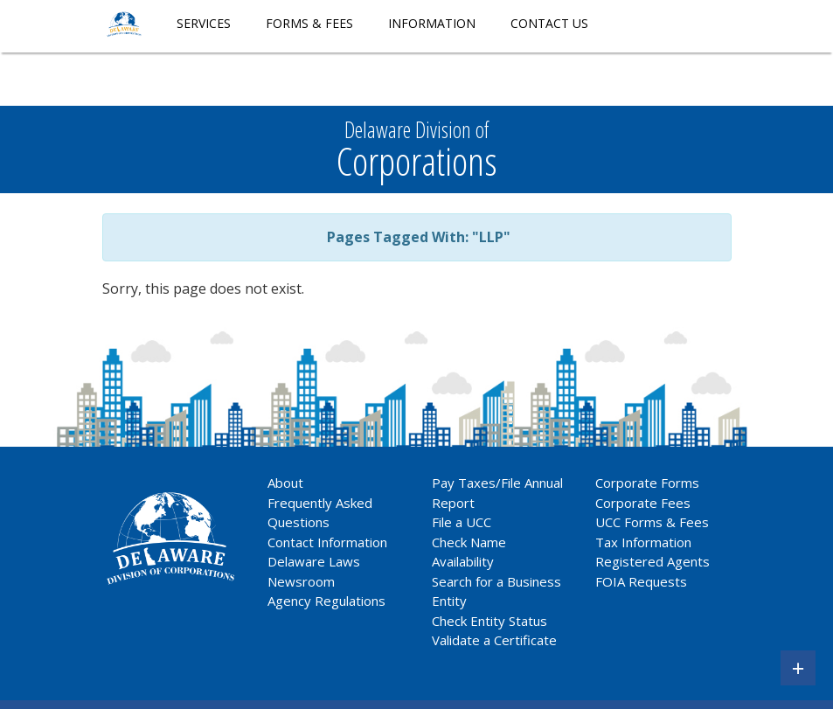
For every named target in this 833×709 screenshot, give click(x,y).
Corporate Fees (643, 502)
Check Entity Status (489, 620)
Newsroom (301, 581)
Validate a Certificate (494, 640)
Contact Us (549, 23)
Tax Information (643, 542)
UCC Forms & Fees (652, 522)
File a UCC (461, 522)
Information (432, 23)
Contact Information (327, 542)
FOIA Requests (641, 581)
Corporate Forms (647, 482)
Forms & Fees (309, 23)
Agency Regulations (326, 600)
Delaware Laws (315, 561)
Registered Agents (652, 561)
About (285, 482)
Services (204, 23)
